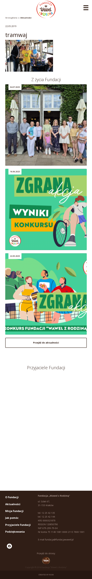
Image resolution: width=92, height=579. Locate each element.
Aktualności (26, 18)
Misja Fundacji (14, 511)
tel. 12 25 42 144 (46, 516)
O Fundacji (12, 497)
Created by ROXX (46, 574)
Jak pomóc (11, 518)
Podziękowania (15, 531)
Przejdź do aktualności (46, 342)
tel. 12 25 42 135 (46, 512)
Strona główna (11, 18)
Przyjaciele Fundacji (18, 525)
